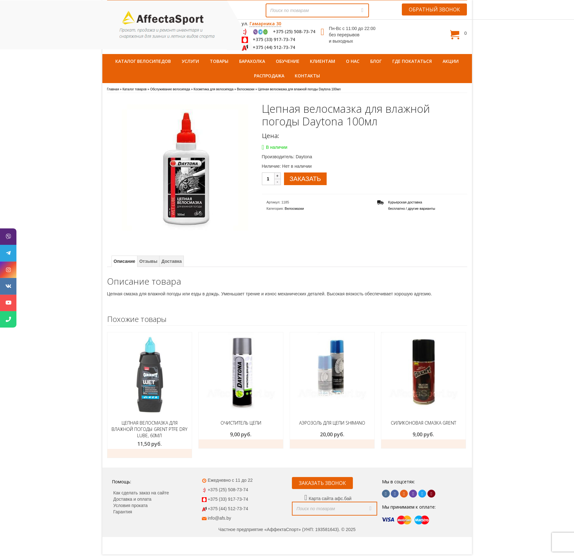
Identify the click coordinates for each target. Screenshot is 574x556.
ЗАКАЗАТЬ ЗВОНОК (322, 483)
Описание (125, 261)
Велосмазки (294, 208)
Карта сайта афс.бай (330, 498)
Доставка (171, 261)
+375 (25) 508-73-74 (294, 31)
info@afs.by (219, 518)
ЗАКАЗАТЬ (305, 178)
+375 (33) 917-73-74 (274, 39)
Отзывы (148, 261)
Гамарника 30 (265, 24)
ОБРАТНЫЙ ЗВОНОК (434, 9)
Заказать (149, 453)
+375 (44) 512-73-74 (274, 47)
